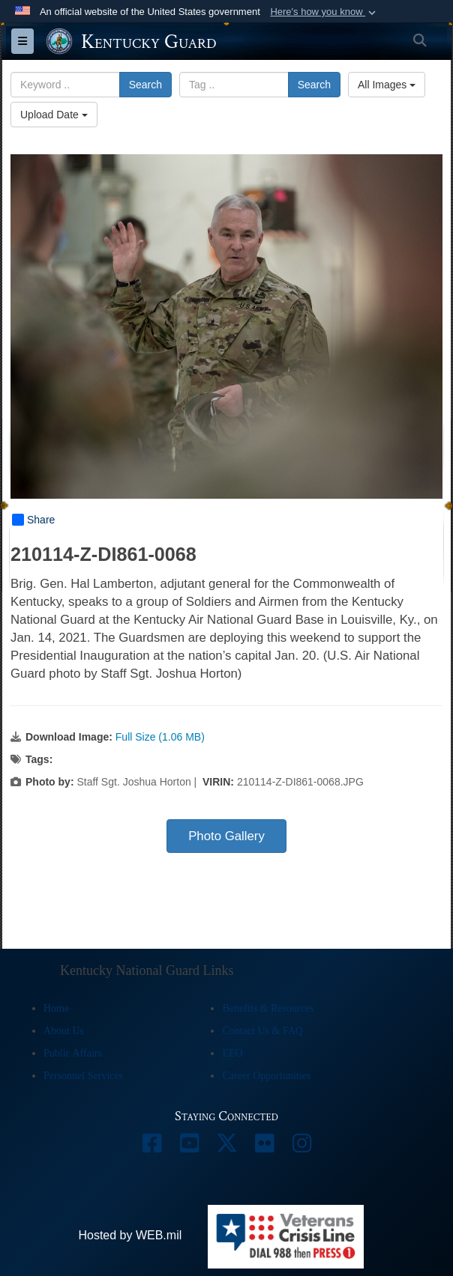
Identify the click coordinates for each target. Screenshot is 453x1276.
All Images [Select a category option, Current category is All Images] (387, 85)
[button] (324, 11)
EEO (232, 1053)
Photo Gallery (226, 836)
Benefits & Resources (268, 1008)
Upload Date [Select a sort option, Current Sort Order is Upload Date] (54, 115)
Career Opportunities (266, 1075)
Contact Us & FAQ (262, 1030)
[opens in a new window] (151, 1146)
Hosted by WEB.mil (130, 1235)
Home (56, 1008)
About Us (64, 1030)
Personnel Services (83, 1075)
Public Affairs (73, 1053)
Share (33, 520)
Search (145, 85)
